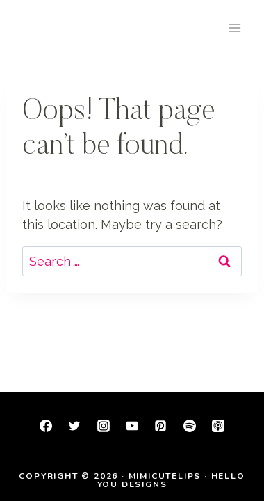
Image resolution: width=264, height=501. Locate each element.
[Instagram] (103, 425)
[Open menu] (234, 27)
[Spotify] (189, 425)
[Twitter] (74, 425)
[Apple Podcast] (218, 425)
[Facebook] (45, 425)
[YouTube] (132, 425)
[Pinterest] (160, 425)
